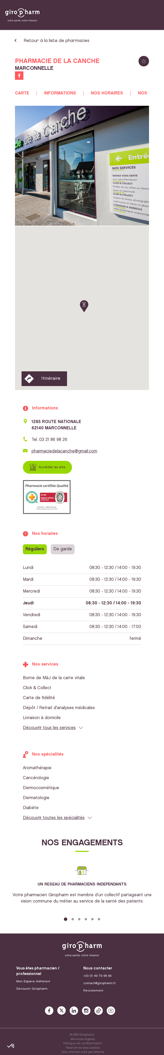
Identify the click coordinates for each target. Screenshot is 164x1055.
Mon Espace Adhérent (33, 981)
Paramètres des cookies (83, 1048)
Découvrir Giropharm (32, 988)
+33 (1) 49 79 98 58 (97, 975)
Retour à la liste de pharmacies (56, 41)
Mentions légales (83, 1039)
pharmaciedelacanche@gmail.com (64, 451)
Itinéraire (50, 378)
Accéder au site (52, 467)
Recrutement (93, 990)
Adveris (99, 1052)
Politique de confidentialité (82, 1043)
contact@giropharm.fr (99, 983)
